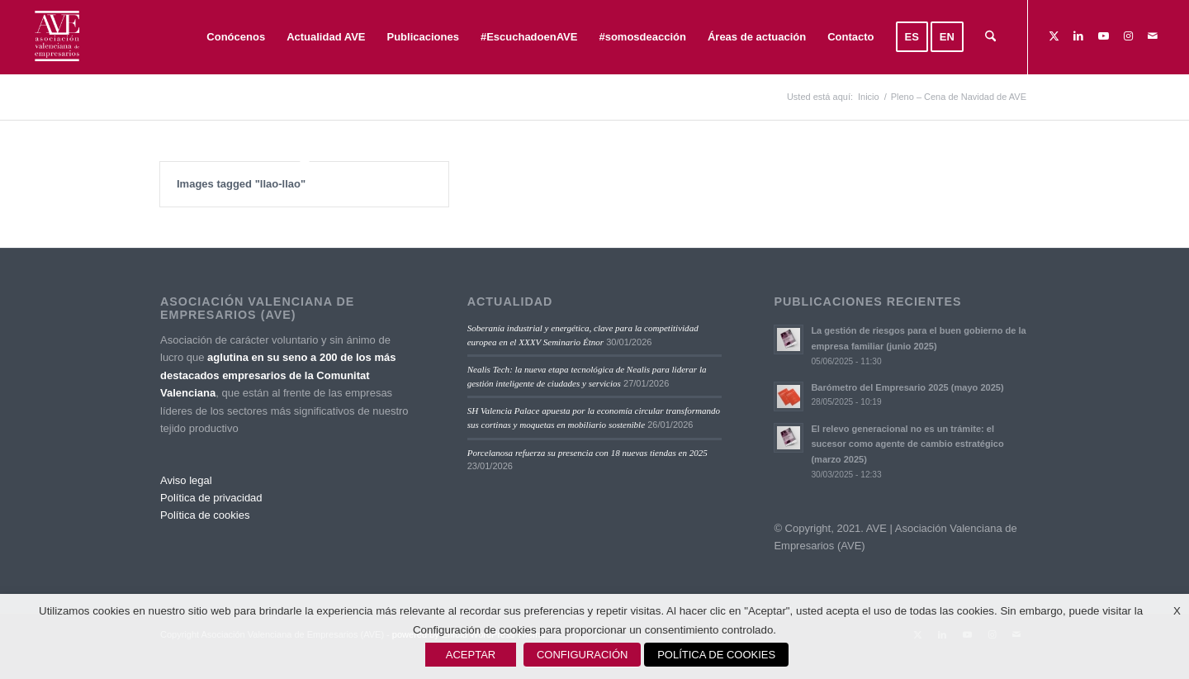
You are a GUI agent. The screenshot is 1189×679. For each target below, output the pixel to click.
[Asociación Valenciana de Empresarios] (56, 37)
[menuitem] (236, 37)
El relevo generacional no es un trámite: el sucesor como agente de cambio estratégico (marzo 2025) (907, 444)
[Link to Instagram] (1128, 36)
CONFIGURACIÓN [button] (582, 654)
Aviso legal (186, 480)
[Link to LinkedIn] (1078, 36)
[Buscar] (990, 37)
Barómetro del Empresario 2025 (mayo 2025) (907, 387)
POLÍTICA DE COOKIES (716, 654)
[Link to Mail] (1152, 36)
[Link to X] (1053, 36)
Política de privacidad (211, 497)
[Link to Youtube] (1103, 36)
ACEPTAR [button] (470, 654)
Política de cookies (204, 515)
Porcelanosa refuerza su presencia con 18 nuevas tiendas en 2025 (587, 453)
